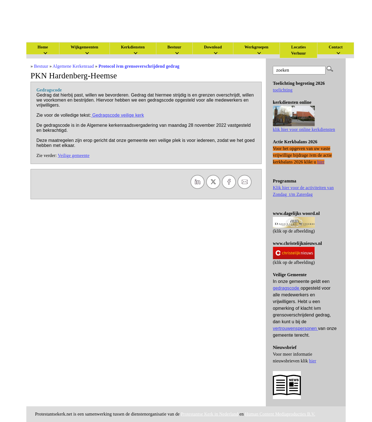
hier (312, 360)
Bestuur (175, 47)
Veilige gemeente (73, 155)
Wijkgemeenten (84, 47)
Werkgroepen (256, 47)
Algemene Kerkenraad (73, 66)
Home (43, 47)
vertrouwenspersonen (295, 328)
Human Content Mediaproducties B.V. (280, 414)
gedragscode (287, 288)
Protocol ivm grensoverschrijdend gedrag (139, 66)
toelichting (282, 90)
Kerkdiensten (133, 47)
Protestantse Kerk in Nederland (209, 414)
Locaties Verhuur (298, 50)
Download (213, 47)
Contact (336, 47)
